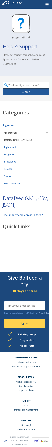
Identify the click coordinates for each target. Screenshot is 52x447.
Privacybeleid (44, 313)
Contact (26, 405)
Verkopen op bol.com (26, 362)
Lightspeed (10, 147)
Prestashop (10, 161)
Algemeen (9, 125)
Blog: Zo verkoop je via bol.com (26, 366)
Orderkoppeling (26, 386)
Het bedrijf (26, 425)
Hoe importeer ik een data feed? (23, 215)
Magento (9, 154)
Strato (7, 176)
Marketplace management (26, 409)
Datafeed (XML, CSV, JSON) (18, 139)
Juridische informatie (26, 429)
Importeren (10, 132)
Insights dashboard (26, 390)
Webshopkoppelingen (26, 381)
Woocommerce (12, 183)
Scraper (8, 168)
